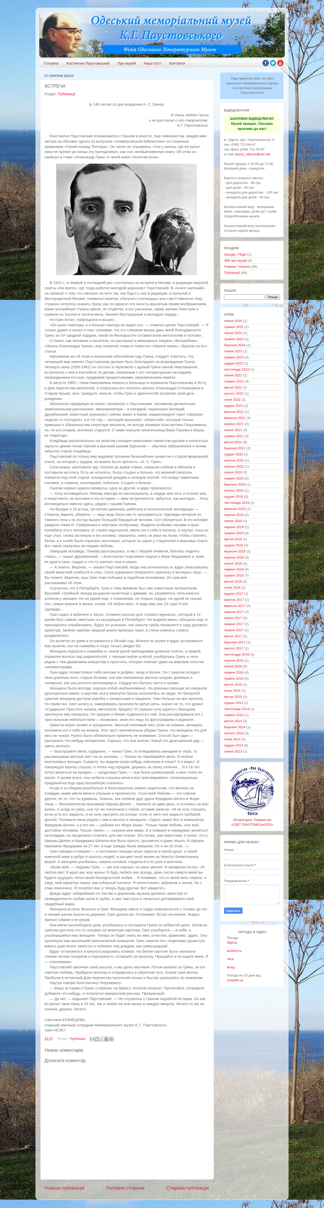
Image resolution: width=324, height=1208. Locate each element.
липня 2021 (233, 430)
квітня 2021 (233, 442)
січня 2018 (232, 587)
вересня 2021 (235, 418)
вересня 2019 (235, 509)
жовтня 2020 (234, 460)
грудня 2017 (233, 594)
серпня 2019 (234, 515)
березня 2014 (235, 727)
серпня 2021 (234, 424)
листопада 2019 (236, 503)
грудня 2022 (233, 363)
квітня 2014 (233, 721)
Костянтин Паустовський (88, 63)
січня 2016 (232, 691)
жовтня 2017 (234, 600)
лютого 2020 (234, 490)
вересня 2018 (235, 551)
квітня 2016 (233, 684)
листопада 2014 (236, 709)
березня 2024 (235, 345)
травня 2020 (234, 478)
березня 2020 (235, 484)
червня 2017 (234, 624)
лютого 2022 (234, 393)
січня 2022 (232, 399)
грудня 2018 (233, 545)
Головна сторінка (126, 1188)
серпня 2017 (234, 612)
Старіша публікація (187, 1188)
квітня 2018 (233, 581)
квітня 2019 (233, 539)
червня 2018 (234, 569)
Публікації (66, 94)
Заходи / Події (235, 254)
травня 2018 (234, 575)
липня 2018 (233, 563)
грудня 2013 (233, 745)
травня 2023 (234, 357)
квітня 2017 (233, 636)
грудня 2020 (233, 454)
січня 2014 (232, 739)
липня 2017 (233, 618)
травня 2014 (234, 715)
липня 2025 (233, 321)
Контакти (177, 63)
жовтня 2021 (234, 412)
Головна (51, 63)
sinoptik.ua (235, 980)
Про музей (126, 63)
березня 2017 (235, 642)
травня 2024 (234, 339)
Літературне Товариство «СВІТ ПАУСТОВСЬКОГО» (252, 820)
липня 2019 (233, 521)
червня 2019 (234, 527)
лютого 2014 (234, 733)
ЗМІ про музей (235, 260)
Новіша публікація (64, 1188)
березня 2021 (235, 448)
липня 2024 (233, 333)
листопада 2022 (236, 369)
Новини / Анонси (237, 267)
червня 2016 (234, 672)
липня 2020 (233, 472)
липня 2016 (233, 666)
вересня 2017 (235, 606)
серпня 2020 (234, 466)
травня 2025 (234, 327)
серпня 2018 (234, 557)
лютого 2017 (234, 648)
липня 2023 (233, 351)
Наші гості (152, 63)
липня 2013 (233, 751)
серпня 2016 (234, 660)
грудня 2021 (233, 406)
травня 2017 (234, 630)
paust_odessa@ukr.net (252, 154)
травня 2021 (234, 436)
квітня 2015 (233, 697)
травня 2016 (234, 678)
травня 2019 (234, 533)
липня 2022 (233, 375)
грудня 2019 (233, 496)
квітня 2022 (233, 387)
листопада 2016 (236, 654)
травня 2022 (234, 381)
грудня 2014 (233, 703)
